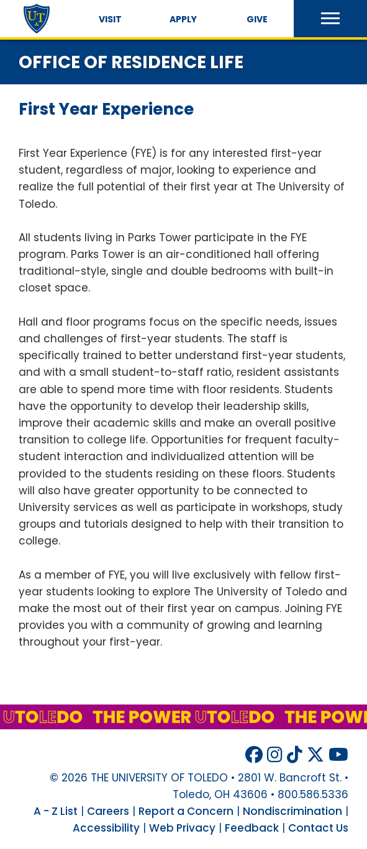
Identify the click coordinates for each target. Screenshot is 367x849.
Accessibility (106, 827)
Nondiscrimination (292, 811)
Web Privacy (182, 827)
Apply (183, 19)
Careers (108, 811)
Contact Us (318, 827)
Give (257, 19)
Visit (110, 19)
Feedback (252, 827)
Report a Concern (185, 811)
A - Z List (56, 811)
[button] (330, 18)
